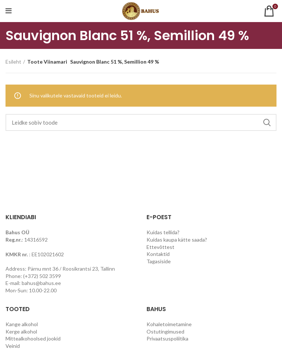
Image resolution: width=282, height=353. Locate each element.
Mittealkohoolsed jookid (33, 338)
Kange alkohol (22, 324)
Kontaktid (158, 254)
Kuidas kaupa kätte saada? (177, 239)
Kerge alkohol (21, 331)
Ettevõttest (160, 247)
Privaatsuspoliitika (167, 338)
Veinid (13, 346)
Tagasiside (159, 261)
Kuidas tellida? (163, 232)
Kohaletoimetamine (169, 324)
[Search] (141, 122)
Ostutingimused (165, 331)
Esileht (13, 61)
